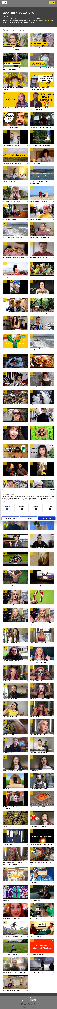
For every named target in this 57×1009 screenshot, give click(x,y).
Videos (17, 6)
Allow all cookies (47, 518)
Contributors (40, 6)
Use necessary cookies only (10, 518)
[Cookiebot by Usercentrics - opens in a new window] (49, 490)
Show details (50, 514)
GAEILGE (52, 2)
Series (28, 6)
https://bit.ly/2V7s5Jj (46, 20)
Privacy (22, 998)
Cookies (23, 1000)
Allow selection (28, 518)
